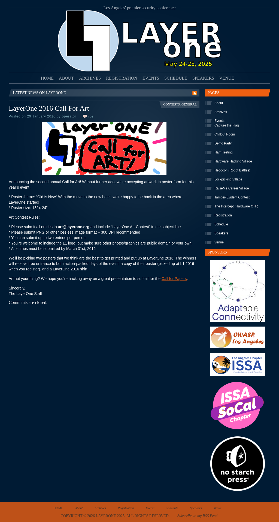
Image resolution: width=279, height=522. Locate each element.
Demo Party (223, 143)
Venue (226, 78)
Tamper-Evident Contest (232, 197)
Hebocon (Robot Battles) (232, 170)
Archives (90, 78)
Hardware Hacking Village (233, 161)
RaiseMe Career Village (231, 188)
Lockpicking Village (228, 179)
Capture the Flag (226, 125)
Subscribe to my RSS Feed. (197, 516)
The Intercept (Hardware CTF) (236, 206)
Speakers (203, 78)
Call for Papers (174, 278)
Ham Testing (223, 152)
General (189, 104)
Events (150, 78)
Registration (121, 78)
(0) (90, 116)
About (66, 78)
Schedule (175, 78)
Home (47, 78)
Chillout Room (224, 134)
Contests (171, 104)
